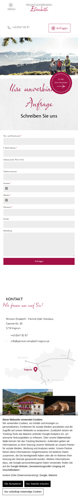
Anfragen (39, 261)
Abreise (7, 195)
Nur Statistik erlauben (37, 483)
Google (43, 475)
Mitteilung (7, 230)
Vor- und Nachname (12, 136)
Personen (7, 207)
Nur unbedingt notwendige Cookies (23, 491)
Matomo (53, 475)
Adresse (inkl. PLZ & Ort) (13, 159)
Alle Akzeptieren (12, 483)
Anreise (7, 183)
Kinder (6, 219)
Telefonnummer (10, 171)
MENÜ (11, 6)
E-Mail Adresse (10, 148)
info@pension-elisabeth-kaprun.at (27, 341)
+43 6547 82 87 (18, 27)
